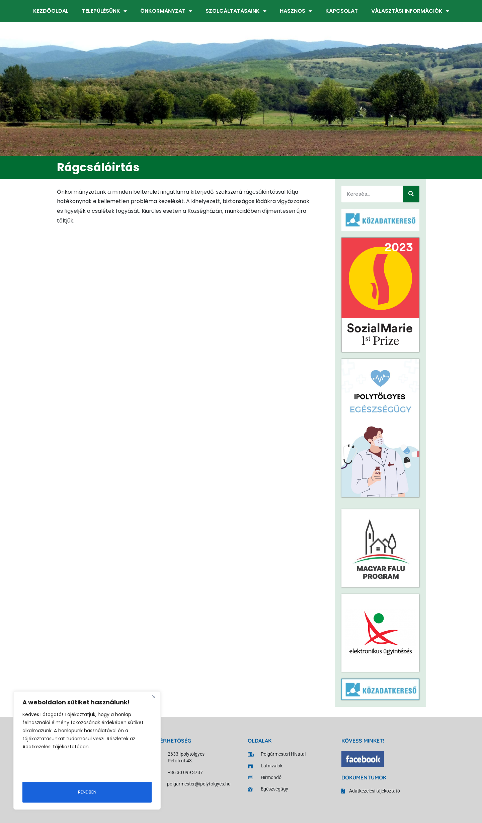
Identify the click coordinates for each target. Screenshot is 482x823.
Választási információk (410, 11)
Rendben (87, 791)
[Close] (154, 698)
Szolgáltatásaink (236, 11)
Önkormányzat (166, 11)
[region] (87, 751)
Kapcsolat (341, 11)
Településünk (104, 11)
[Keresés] (411, 194)
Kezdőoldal (51, 11)
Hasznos (296, 11)
